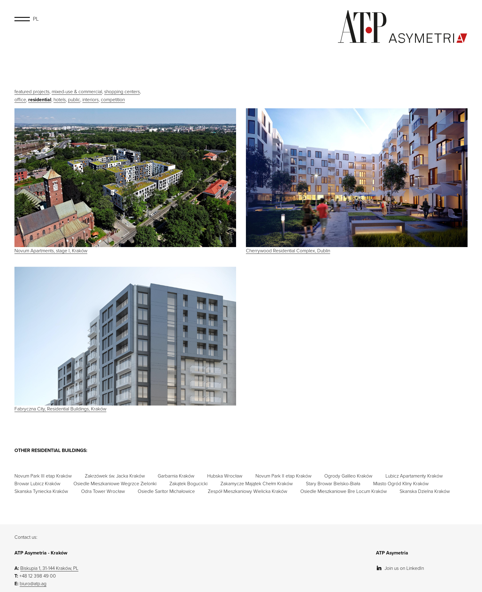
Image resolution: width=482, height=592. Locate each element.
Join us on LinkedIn (400, 571)
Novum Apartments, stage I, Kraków (125, 181)
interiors (90, 99)
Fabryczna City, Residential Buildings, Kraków (125, 341)
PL (36, 18)
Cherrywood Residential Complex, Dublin (357, 181)
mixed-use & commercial (77, 91)
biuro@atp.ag (33, 586)
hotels (59, 99)
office (20, 99)
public (74, 99)
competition (113, 99)
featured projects (31, 91)
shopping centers (122, 91)
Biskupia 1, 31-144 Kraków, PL (49, 571)
